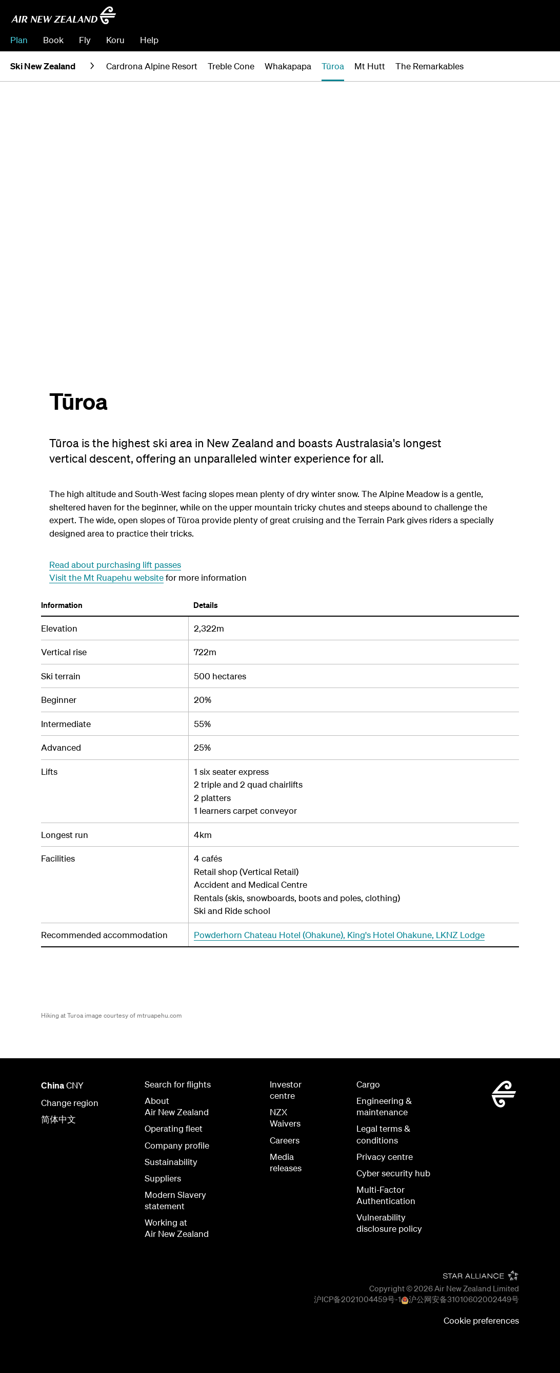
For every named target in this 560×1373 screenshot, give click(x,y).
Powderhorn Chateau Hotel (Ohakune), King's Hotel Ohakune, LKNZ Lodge (339, 934)
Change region (69, 1102)
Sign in (536, 39)
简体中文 (58, 1119)
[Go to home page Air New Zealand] (63, 15)
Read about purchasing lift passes (115, 564)
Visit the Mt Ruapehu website (106, 577)
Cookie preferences (481, 1320)
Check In (496, 39)
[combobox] (477, 18)
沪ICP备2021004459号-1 (357, 1299)
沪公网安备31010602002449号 (464, 1299)
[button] (533, 66)
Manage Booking (435, 39)
